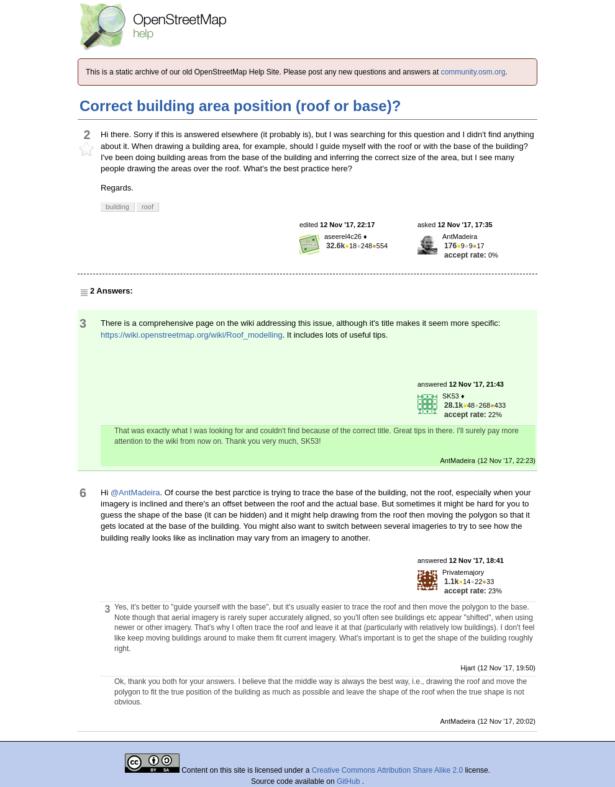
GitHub (349, 781)
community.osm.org (473, 72)
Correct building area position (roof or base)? (240, 105)
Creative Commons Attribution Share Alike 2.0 (387, 770)
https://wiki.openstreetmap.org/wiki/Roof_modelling (192, 335)
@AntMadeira (135, 492)
